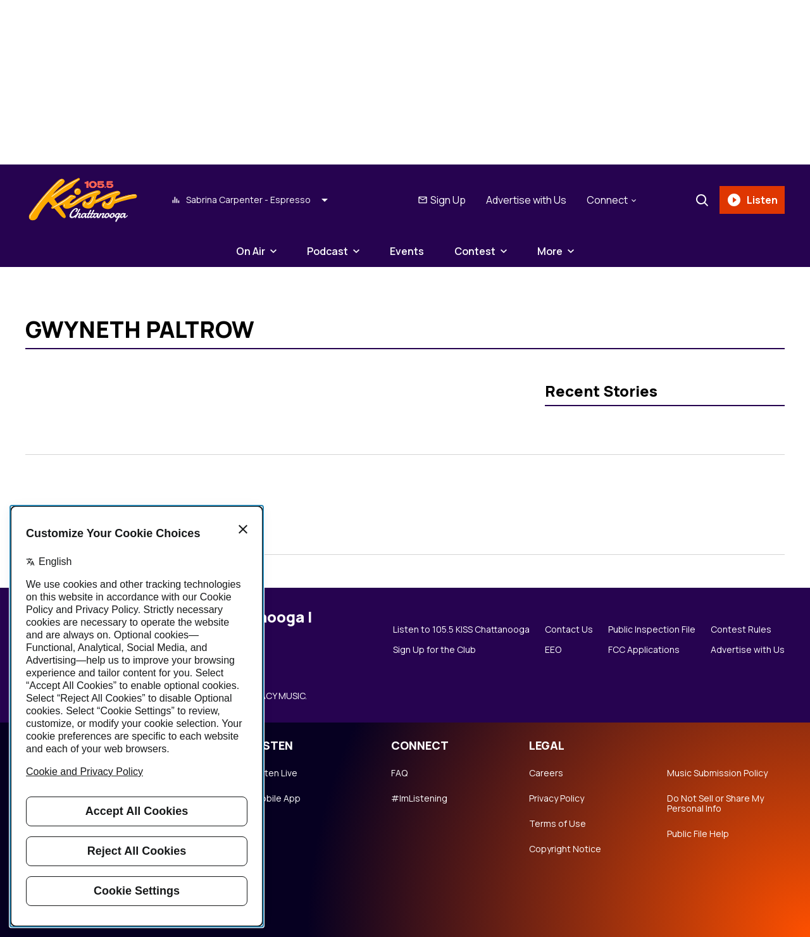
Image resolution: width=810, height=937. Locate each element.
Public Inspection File (651, 629)
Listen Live (275, 773)
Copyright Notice (565, 849)
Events (407, 251)
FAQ (399, 773)
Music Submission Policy (717, 773)
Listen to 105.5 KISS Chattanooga (461, 629)
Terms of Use (557, 824)
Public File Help (698, 834)
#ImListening (419, 798)
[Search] (701, 200)
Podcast (327, 251)
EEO (553, 650)
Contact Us (569, 629)
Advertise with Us (526, 200)
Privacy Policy (556, 798)
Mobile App (277, 798)
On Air (250, 251)
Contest (474, 251)
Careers (546, 773)
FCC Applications (644, 650)
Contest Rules (741, 629)
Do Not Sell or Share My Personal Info (715, 803)
